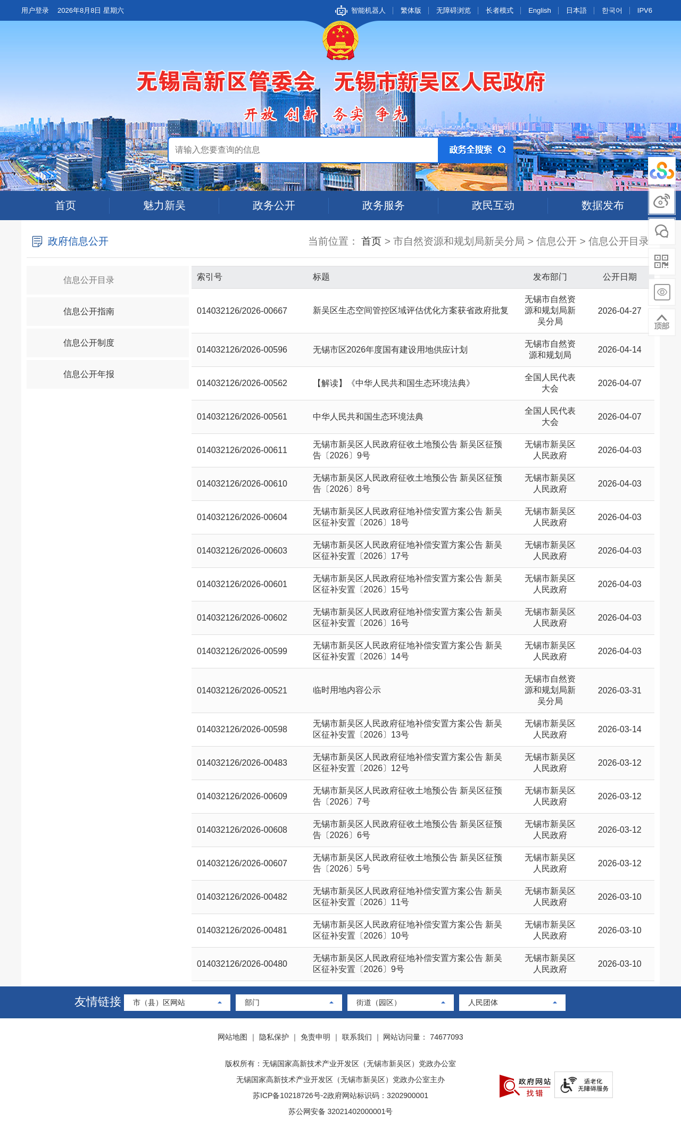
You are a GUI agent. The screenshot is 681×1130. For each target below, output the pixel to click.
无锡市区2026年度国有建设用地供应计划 (390, 349)
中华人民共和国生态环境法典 (368, 416)
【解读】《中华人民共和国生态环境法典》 (394, 383)
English (539, 10)
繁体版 (411, 10)
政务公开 (274, 205)
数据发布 (603, 205)
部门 (252, 1002)
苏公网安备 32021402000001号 (340, 1111)
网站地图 (232, 1037)
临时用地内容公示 (347, 689)
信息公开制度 (79, 338)
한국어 (612, 10)
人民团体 (483, 1002)
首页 (65, 205)
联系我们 (357, 1037)
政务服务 (383, 205)
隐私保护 (274, 1037)
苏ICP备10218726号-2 (290, 1095)
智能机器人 (368, 10)
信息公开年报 (79, 369)
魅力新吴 (164, 205)
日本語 (576, 10)
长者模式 (499, 10)
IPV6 (644, 10)
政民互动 (493, 205)
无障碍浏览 (453, 10)
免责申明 (315, 1037)
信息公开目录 (79, 275)
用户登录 (35, 10)
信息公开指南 (79, 306)
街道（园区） (378, 1002)
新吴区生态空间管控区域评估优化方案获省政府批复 (411, 310)
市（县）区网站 (159, 1002)
